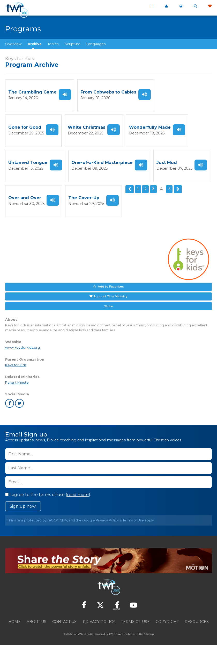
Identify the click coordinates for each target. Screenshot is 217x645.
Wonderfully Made (90, 126)
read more (78, 490)
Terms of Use (133, 516)
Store (108, 301)
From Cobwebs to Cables (108, 91)
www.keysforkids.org (22, 343)
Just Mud (103, 160)
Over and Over (167, 160)
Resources (197, 617)
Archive (35, 44)
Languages (96, 44)
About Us (36, 617)
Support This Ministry (110, 292)
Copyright (167, 617)
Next (114, 186)
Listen (65, 94)
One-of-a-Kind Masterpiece (39, 160)
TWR (111, 629)
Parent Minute (17, 378)
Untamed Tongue (154, 126)
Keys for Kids (15, 360)
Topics (53, 44)
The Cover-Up (23, 195)
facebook (9, 398)
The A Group (146, 629)
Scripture (72, 44)
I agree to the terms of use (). (48, 490)
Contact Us (64, 617)
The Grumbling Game (32, 91)
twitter (19, 398)
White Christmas (27, 126)
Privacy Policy (107, 516)
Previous (66, 186)
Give (210, 6)
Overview (13, 44)
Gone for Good (176, 91)
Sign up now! (23, 501)
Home (14, 617)
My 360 (166, 6)
